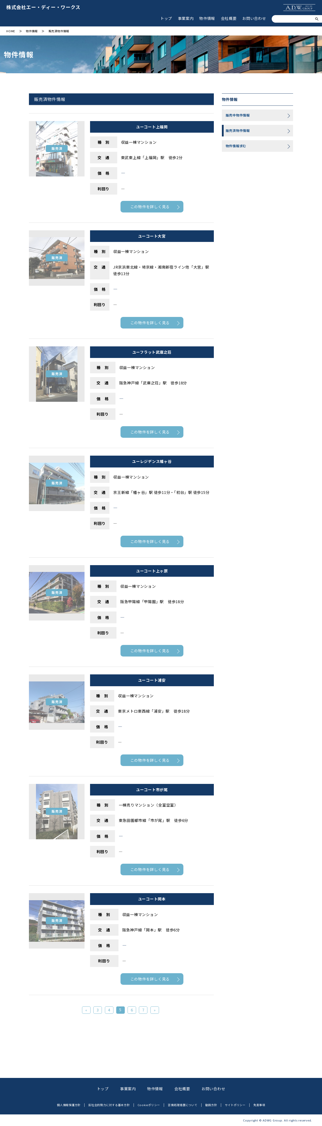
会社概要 (229, 18)
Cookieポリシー (149, 1105)
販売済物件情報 (238, 130)
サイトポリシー (235, 1105)
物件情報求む (236, 145)
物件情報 (207, 18)
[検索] (295, 19)
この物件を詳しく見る (150, 206)
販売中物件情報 (238, 115)
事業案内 (186, 18)
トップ (166, 18)
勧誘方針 (211, 1105)
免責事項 (259, 1105)
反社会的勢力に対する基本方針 (109, 1105)
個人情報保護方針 (68, 1105)
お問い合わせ (254, 18)
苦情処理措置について (182, 1105)
